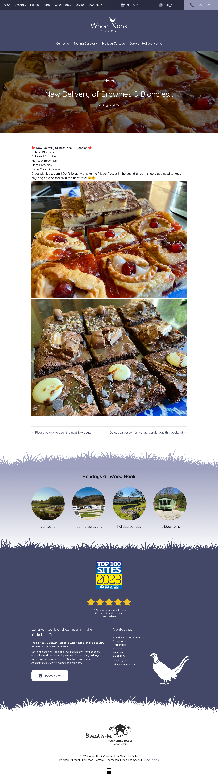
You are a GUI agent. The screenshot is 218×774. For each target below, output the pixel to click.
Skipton (71, 658)
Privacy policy (150, 759)
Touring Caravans (86, 43)
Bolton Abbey (58, 662)
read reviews (109, 616)
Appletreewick (39, 662)
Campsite (62, 43)
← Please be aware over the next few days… (61, 432)
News (109, 80)
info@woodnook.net (124, 664)
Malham (76, 662)
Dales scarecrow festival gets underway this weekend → (148, 432)
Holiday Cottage (113, 43)
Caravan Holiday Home (145, 43)
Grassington (84, 658)
